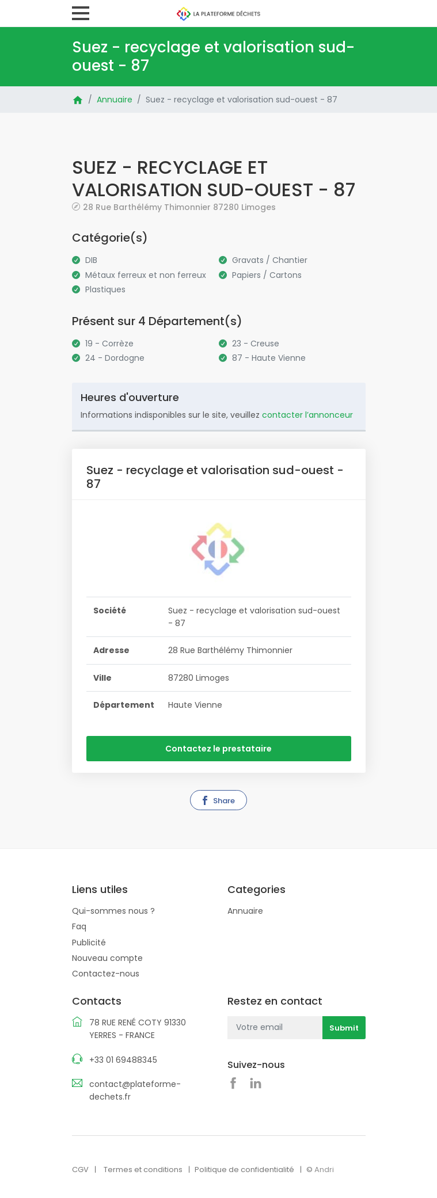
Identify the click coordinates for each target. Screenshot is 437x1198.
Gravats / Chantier (269, 260)
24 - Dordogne (115, 358)
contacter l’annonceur (307, 415)
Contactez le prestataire (218, 748)
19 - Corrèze (109, 343)
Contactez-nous (105, 973)
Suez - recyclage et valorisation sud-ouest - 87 (241, 99)
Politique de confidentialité (244, 1168)
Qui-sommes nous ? (113, 910)
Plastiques (105, 289)
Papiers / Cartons (267, 275)
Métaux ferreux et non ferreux (145, 275)
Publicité (89, 942)
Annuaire (114, 99)
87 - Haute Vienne (269, 358)
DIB (91, 260)
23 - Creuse (255, 343)
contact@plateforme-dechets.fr (135, 1090)
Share (217, 800)
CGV (80, 1168)
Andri (324, 1168)
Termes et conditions (143, 1168)
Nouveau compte (107, 957)
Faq (79, 926)
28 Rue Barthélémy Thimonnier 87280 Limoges (179, 207)
